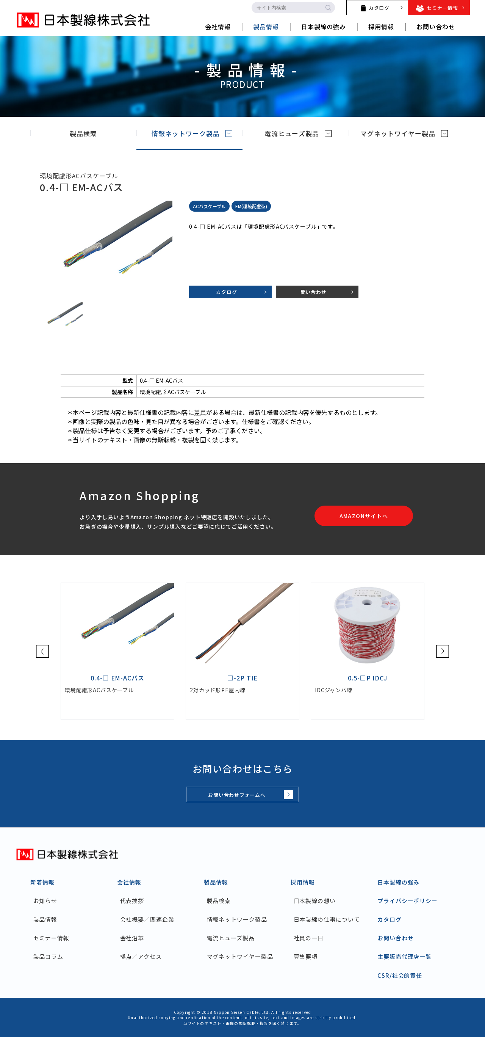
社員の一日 (309, 938)
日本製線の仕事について (327, 919)
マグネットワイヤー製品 (403, 133)
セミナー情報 (51, 938)
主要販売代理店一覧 (404, 956)
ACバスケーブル (209, 206)
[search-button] (328, 7)
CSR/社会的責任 (399, 975)
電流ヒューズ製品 (297, 133)
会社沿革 (132, 938)
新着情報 (42, 882)
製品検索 (90, 133)
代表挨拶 (132, 901)
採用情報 (303, 882)
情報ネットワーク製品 (192, 133)
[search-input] (286, 7)
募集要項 (306, 956)
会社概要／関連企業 (147, 919)
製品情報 (45, 919)
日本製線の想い (315, 901)
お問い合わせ (395, 938)
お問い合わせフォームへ (237, 794)
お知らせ (45, 901)
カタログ (226, 291)
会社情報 (129, 882)
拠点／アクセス (141, 956)
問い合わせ (313, 291)
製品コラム (48, 956)
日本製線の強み (398, 882)
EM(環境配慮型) (251, 206)
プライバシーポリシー (407, 901)
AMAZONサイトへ (364, 516)
